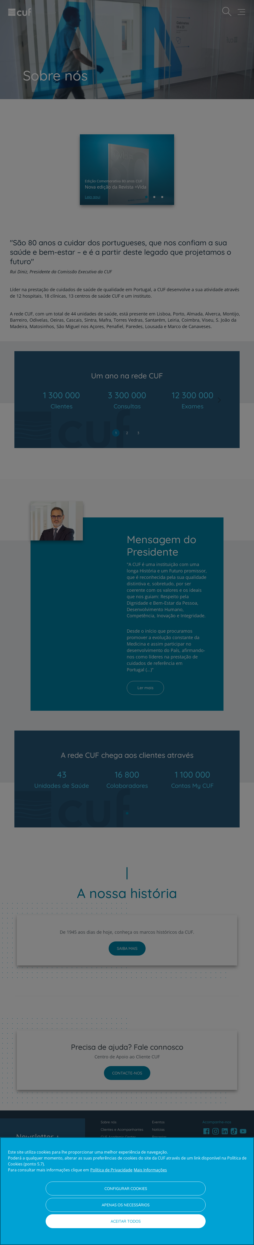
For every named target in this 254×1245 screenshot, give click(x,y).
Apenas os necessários (126, 1204)
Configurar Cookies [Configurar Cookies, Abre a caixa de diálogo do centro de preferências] (125, 1188)
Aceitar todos (126, 1221)
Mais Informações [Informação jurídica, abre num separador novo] (150, 1170)
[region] (127, 1191)
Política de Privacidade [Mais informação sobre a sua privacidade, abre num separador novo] (111, 1170)
